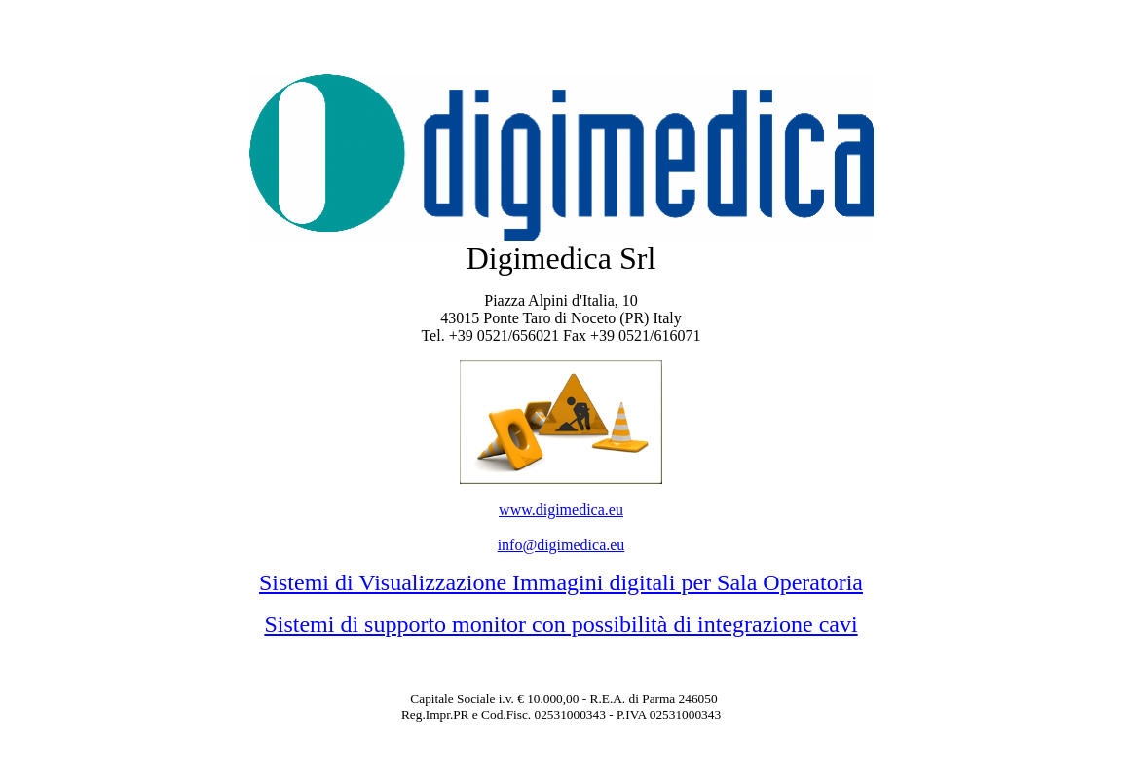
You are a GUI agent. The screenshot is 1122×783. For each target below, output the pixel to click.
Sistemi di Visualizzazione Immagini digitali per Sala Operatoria (561, 582)
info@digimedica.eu (561, 545)
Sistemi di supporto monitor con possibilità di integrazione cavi (560, 624)
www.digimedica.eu (561, 510)
